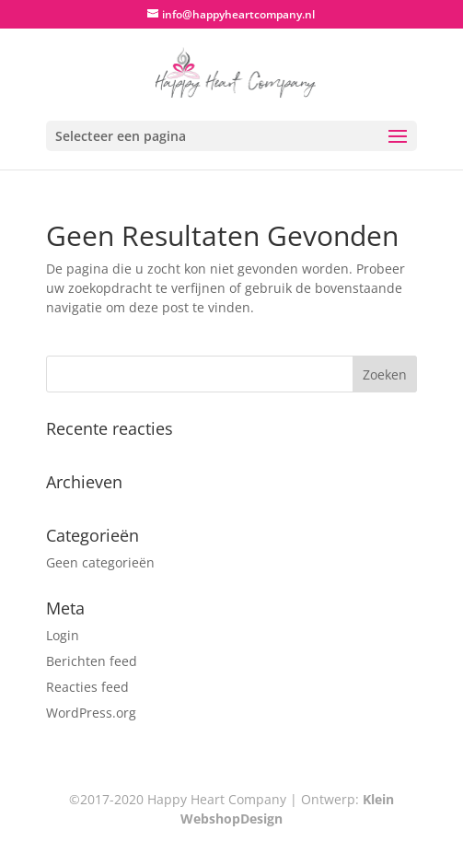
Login (62, 635)
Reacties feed (87, 687)
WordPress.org (91, 712)
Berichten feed (91, 661)
